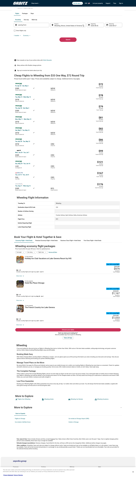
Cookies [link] (72, 441)
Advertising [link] (16, 461)
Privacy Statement (8, 475)
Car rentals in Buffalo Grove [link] (22, 390)
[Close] (133, 472)
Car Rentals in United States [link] (48, 443)
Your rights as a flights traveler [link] (105, 452)
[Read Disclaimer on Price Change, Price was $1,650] (107, 273)
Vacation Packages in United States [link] (50, 449)
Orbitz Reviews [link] (45, 452)
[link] (28, 367)
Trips (114, 3)
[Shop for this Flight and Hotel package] (94, 220)
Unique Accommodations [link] (47, 461)
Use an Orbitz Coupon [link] (103, 449)
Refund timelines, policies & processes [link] (107, 446)
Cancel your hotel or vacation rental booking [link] (109, 441)
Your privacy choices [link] (75, 452)
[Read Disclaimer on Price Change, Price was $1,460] (109, 210)
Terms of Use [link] (73, 443)
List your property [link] (17, 443)
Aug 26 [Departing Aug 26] (92, 45)
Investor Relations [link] (17, 452)
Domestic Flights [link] (45, 446)
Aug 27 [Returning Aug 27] (109, 45)
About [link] (14, 438)
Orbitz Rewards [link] (17, 458)
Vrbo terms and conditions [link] (76, 446)
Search (68, 56)
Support (108, 3)
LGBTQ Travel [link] (44, 458)
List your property (98, 3)
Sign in (121, 3)
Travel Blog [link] (44, 464)
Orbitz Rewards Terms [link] (75, 449)
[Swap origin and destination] (51, 44)
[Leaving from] (33, 44)
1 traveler (103, 39)
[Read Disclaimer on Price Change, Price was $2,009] (107, 242)
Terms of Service (18, 475)
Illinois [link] (40, 9)
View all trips (68, 306)
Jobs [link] (14, 441)
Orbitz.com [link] (15, 9)
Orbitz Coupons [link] (45, 455)
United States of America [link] (31, 9)
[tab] (60, 33)
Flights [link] (21, 9)
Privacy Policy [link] (73, 438)
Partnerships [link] (16, 446)
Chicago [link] (46, 9)
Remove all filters (53, 202)
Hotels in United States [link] (47, 438)
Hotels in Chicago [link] (74, 390)
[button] (68, 375)
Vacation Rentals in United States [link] (49, 441)
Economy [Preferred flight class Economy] (112, 39)
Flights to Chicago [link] (20, 386)
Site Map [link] (15, 455)
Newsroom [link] (15, 449)
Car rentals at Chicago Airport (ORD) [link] (79, 386)
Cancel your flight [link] (102, 443)
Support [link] (100, 438)
